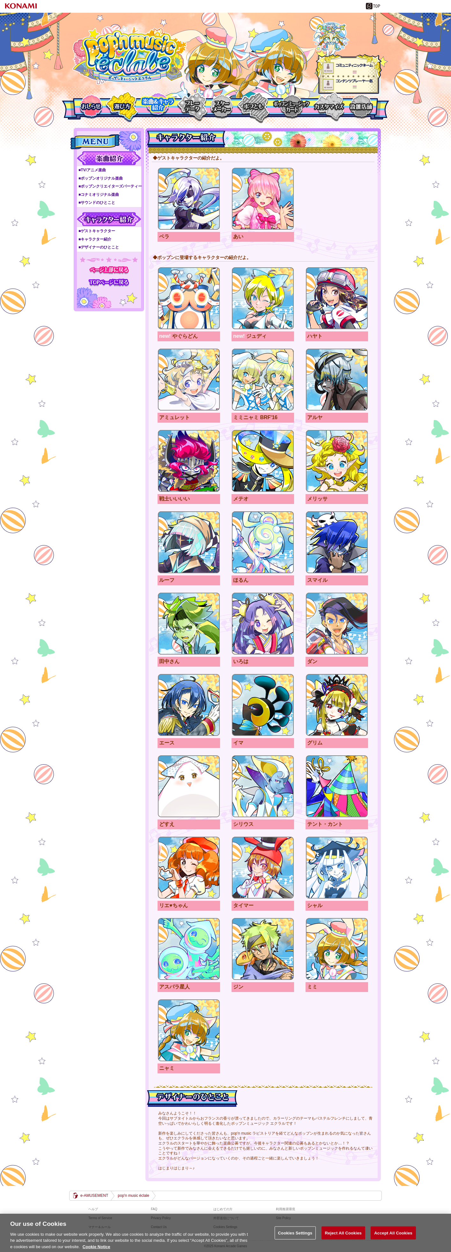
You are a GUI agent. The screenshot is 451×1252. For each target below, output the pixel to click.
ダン (337, 623)
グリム (337, 705)
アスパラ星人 (189, 949)
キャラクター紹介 (109, 219)
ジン (263, 949)
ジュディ (263, 298)
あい (263, 198)
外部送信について (226, 1218)
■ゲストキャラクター (96, 231)
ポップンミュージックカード (291, 106)
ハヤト (337, 298)
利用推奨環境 (285, 1209)
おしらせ (91, 106)
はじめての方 (223, 1209)
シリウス (263, 786)
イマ (263, 705)
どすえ (189, 786)
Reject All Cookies (343, 1237)
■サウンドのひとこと (96, 202)
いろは (263, 623)
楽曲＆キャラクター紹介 (157, 106)
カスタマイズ (328, 106)
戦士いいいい (189, 461)
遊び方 (122, 106)
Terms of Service (100, 1218)
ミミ (337, 949)
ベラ (189, 198)
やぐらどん (189, 298)
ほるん (263, 542)
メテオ (263, 461)
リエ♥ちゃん (189, 867)
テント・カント (337, 786)
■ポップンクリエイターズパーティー (110, 186)
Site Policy (283, 1218)
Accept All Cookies (393, 1237)
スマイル (337, 542)
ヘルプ (93, 1209)
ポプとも (253, 106)
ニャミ (189, 1030)
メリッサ (337, 461)
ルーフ (189, 542)
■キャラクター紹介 (94, 239)
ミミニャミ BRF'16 (263, 379)
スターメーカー (222, 106)
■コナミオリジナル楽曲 (98, 194)
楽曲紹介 (109, 158)
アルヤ (337, 379)
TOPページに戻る (109, 282)
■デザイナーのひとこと (98, 247)
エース (189, 705)
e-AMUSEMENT (94, 1195)
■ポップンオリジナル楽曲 (100, 178)
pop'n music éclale (129, 55)
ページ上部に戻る (109, 270)
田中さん (189, 623)
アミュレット (189, 379)
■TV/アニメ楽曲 (92, 170)
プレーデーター (192, 106)
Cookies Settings (295, 1237)
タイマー (263, 867)
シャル (337, 867)
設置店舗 (360, 106)
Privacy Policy (161, 1218)
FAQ (154, 1209)
